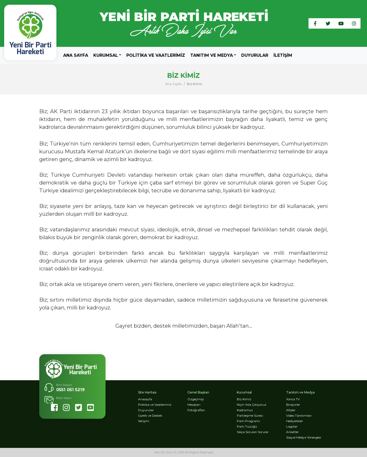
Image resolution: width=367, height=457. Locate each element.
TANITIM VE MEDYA (211, 55)
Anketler (292, 432)
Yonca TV (293, 399)
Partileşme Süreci (250, 415)
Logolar (292, 426)
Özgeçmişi (195, 399)
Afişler (291, 410)
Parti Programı (248, 421)
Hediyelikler (294, 421)
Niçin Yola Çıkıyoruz (251, 405)
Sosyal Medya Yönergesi (303, 437)
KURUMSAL (105, 55)
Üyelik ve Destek (150, 415)
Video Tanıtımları (299, 415)
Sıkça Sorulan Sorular (253, 432)
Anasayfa (145, 399)
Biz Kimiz (244, 399)
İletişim (282, 55)
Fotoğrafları (196, 410)
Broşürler (293, 405)
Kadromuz (245, 410)
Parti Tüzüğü (247, 426)
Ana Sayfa (75, 55)
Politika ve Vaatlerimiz (155, 55)
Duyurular (254, 55)
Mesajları (193, 405)
